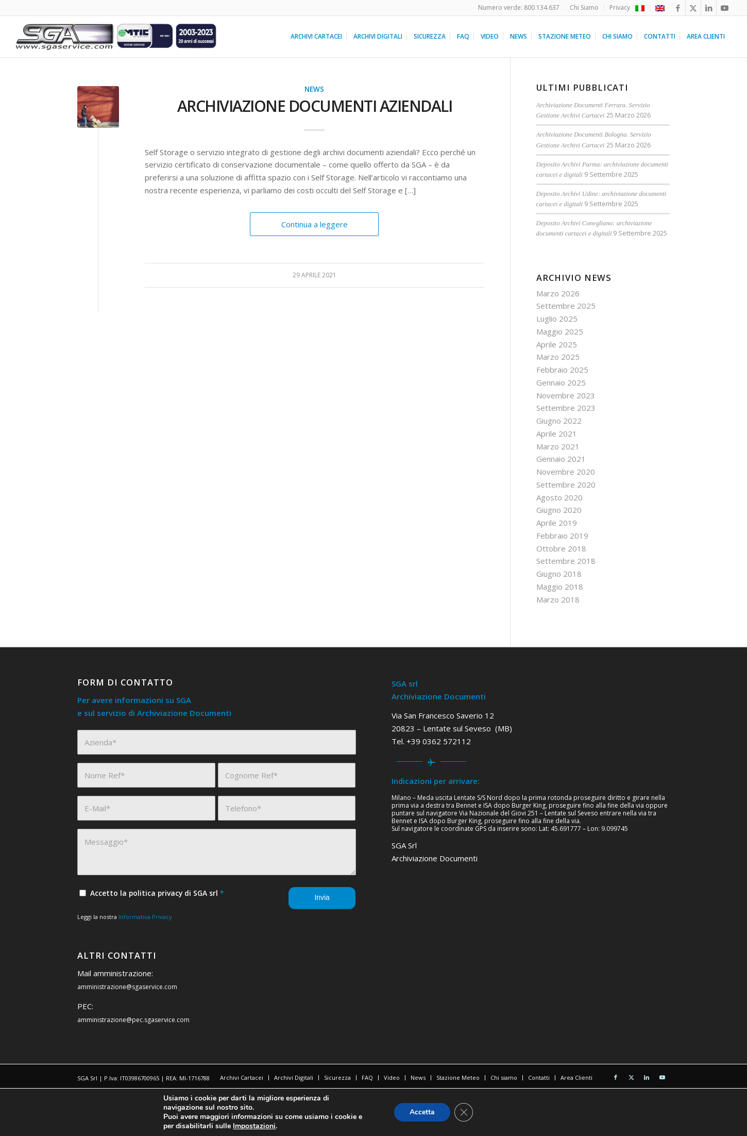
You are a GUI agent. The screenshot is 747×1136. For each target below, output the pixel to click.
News (314, 89)
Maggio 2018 (559, 586)
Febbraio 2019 (562, 535)
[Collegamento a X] (693, 7)
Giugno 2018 (559, 574)
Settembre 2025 (566, 305)
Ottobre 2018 (561, 548)
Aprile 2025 (556, 344)
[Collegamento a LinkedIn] (708, 7)
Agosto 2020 (559, 497)
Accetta (422, 1112)
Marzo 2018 (558, 599)
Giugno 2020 (559, 510)
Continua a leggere (314, 224)
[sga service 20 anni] (116, 36)
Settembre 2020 (566, 484)
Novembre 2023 (565, 395)
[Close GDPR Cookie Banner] (463, 1112)
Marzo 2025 (558, 357)
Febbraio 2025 (562, 369)
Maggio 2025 (559, 331)
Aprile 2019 (556, 522)
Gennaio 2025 (561, 382)
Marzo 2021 (558, 446)
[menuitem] (584, 7)
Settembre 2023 (566, 408)
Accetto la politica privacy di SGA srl (157, 893)
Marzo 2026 (558, 293)
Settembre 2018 (566, 561)
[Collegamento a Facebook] (677, 7)
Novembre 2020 (565, 471)
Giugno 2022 (559, 420)
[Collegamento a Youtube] (724, 7)
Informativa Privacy (145, 917)
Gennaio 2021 (561, 459)
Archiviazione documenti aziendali (314, 105)
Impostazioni (254, 1126)
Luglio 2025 (557, 318)
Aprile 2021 (556, 433)
